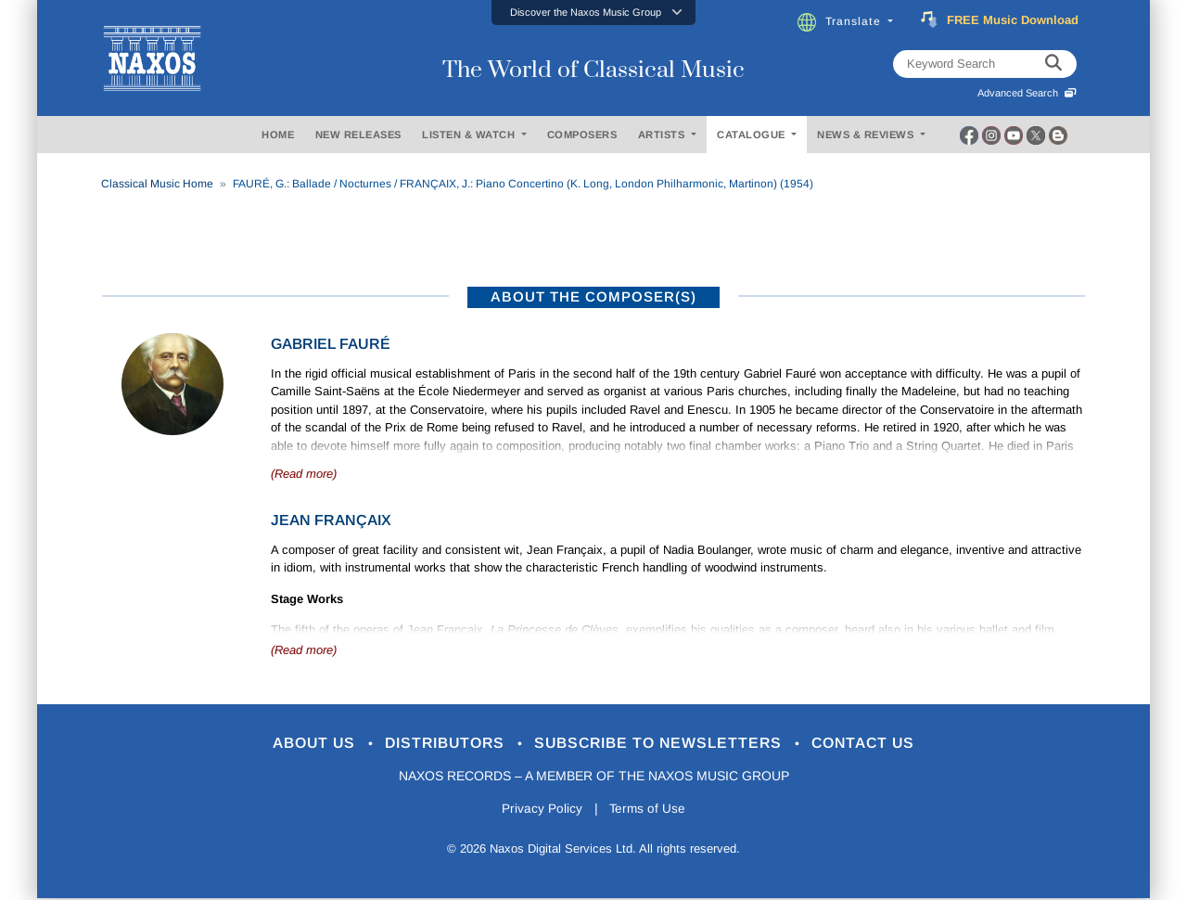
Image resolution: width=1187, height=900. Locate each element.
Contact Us (880, 743)
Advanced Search (1027, 92)
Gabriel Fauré (330, 344)
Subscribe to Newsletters (665, 743)
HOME (278, 134)
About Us (300, 743)
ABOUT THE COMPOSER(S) (593, 296)
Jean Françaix (331, 520)
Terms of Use (649, 810)
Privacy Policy (540, 810)
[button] (593, 12)
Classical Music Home (157, 183)
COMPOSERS (582, 134)
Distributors (440, 743)
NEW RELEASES (358, 134)
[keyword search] (1053, 64)
